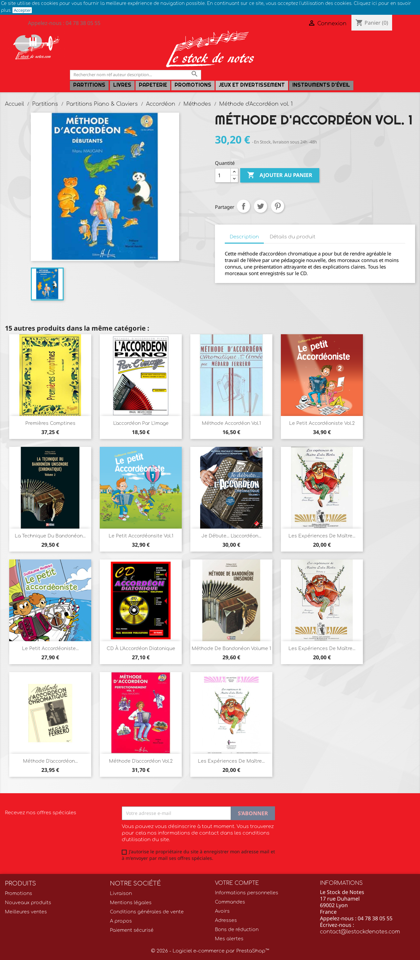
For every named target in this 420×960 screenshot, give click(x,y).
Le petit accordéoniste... (50, 648)
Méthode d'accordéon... (50, 761)
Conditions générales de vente (147, 911)
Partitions (89, 84)
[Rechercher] (135, 74)
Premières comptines (50, 423)
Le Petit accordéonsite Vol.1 (141, 536)
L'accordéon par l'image (141, 423)
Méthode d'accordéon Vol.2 (141, 761)
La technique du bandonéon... (50, 536)
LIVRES (122, 84)
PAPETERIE (153, 84)
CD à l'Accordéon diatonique (141, 648)
